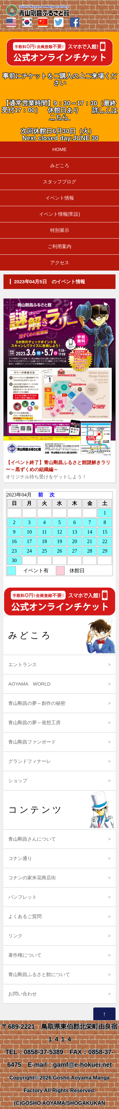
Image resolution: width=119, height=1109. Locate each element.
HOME (59, 149)
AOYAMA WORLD (29, 683)
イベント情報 (59, 197)
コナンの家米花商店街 (32, 877)
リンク (15, 935)
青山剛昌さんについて (32, 839)
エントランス (22, 664)
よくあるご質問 (25, 916)
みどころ (59, 165)
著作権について (25, 955)
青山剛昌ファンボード (32, 742)
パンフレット (22, 897)
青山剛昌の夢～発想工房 (34, 722)
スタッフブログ (59, 181)
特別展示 (59, 230)
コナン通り (20, 858)
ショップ (17, 780)
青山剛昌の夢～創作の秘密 (36, 703)
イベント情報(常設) (59, 214)
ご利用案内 (59, 246)
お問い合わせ (22, 993)
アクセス (59, 262)
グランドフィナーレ (29, 761)
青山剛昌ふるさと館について (39, 974)
